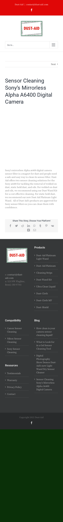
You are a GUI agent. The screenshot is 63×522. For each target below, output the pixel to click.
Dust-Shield (42, 307)
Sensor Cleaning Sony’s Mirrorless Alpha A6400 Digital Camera (45, 384)
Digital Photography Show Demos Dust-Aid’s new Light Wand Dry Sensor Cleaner (46, 364)
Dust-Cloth (42, 293)
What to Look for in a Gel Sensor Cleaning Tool (45, 345)
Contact (11, 394)
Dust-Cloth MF (44, 300)
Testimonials (14, 373)
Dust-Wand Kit (44, 279)
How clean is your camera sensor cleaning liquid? (45, 332)
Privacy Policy (14, 387)
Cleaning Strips (44, 272)
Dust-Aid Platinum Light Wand (46, 257)
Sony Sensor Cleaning (13, 350)
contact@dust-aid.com (37, 4)
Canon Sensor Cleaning (14, 330)
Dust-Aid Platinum (46, 265)
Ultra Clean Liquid (45, 286)
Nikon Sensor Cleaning (14, 340)
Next (53, 64)
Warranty (12, 380)
